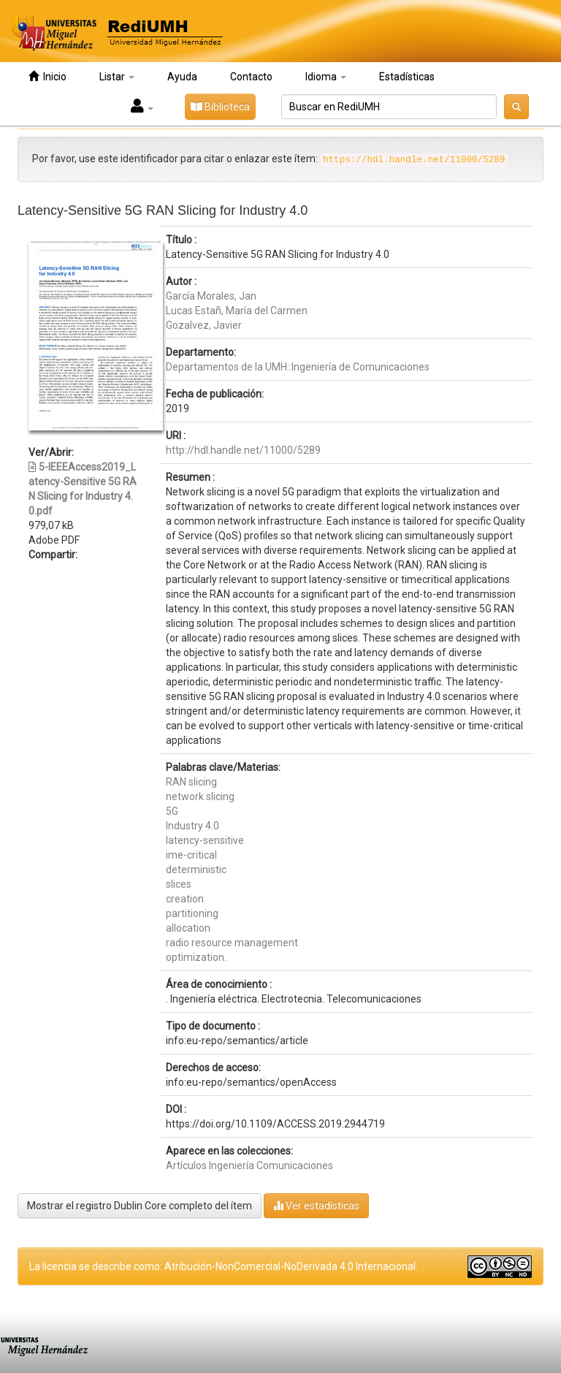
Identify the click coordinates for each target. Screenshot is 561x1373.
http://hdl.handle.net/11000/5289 (243, 450)
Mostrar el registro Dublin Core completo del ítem (139, 1206)
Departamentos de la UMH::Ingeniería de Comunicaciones (298, 367)
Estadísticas (407, 77)
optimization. (196, 957)
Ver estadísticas (316, 1205)
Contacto (251, 77)
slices (178, 884)
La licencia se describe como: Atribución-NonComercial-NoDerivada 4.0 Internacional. (223, 1266)
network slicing (200, 796)
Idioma (325, 77)
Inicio (47, 76)
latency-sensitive (205, 840)
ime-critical (191, 855)
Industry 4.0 (192, 826)
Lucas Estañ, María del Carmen (237, 310)
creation (185, 899)
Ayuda (182, 77)
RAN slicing (191, 782)
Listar (116, 77)
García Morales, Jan (211, 296)
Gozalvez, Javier (204, 325)
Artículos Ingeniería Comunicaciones (249, 1165)
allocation (188, 928)
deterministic (196, 869)
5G (172, 811)
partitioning (192, 913)
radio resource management (232, 942)
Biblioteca (220, 107)
